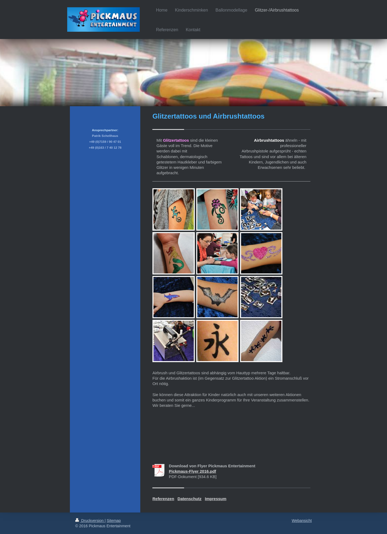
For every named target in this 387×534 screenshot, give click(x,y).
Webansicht (302, 520)
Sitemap (114, 520)
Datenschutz (190, 498)
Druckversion (90, 520)
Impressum (215, 498)
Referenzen (163, 498)
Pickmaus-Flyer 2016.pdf (192, 471)
